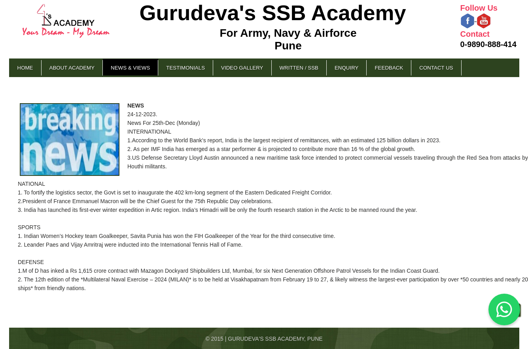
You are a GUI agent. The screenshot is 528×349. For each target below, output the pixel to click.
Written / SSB (299, 68)
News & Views (130, 68)
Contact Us (436, 68)
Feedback (389, 68)
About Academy (72, 68)
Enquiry (346, 68)
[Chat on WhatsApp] (504, 309)
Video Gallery (242, 68)
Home (25, 68)
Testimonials (185, 68)
